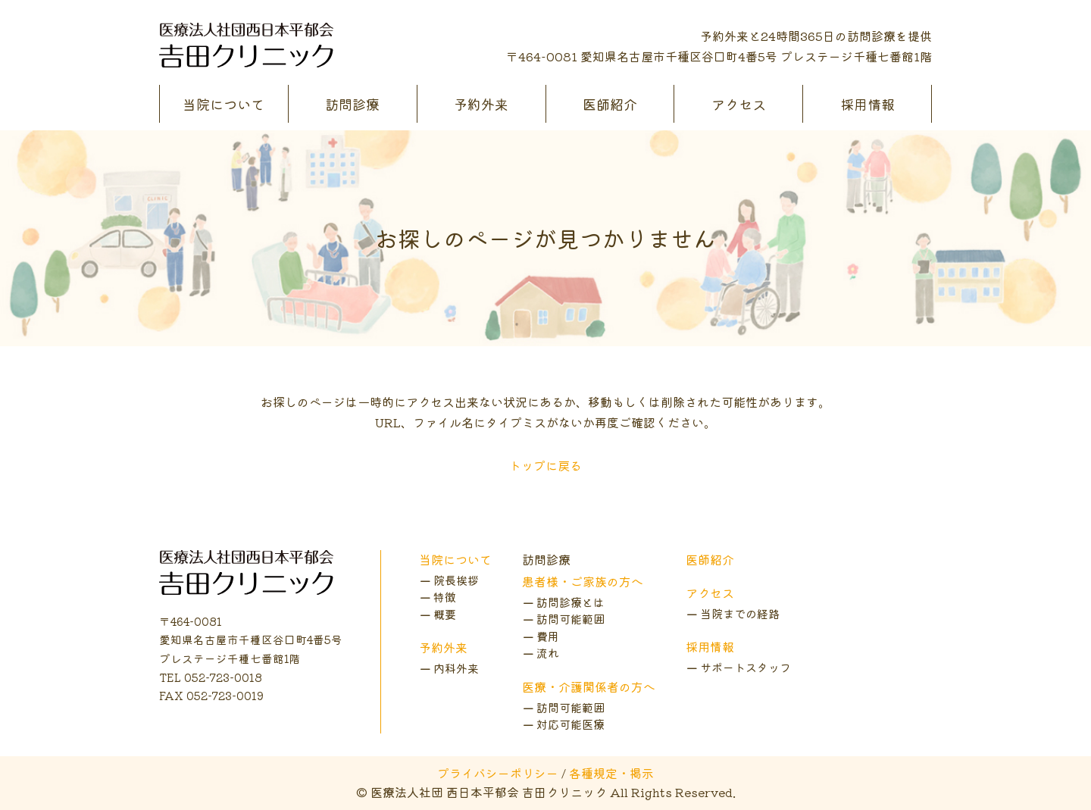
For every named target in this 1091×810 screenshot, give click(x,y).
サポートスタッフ (745, 667)
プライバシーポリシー (497, 773)
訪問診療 (352, 104)
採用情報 (867, 104)
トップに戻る (545, 465)
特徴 (444, 597)
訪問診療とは (570, 602)
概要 (444, 614)
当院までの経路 (740, 613)
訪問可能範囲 (570, 619)
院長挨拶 (456, 580)
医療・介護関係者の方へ (588, 686)
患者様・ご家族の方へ (582, 581)
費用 (547, 636)
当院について (223, 104)
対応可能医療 (570, 724)
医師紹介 (610, 104)
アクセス (738, 104)
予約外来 (481, 104)
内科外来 (456, 668)
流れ (547, 653)
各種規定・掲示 (611, 773)
